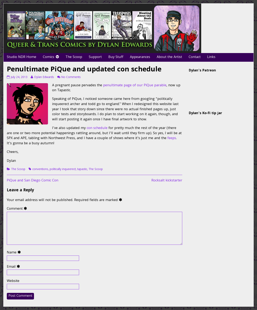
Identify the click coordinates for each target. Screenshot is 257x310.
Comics (48, 57)
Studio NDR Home (21, 57)
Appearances (140, 57)
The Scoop (73, 57)
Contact (195, 57)
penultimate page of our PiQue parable (134, 86)
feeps (171, 138)
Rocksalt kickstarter (166, 181)
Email (14, 267)
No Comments (71, 77)
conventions (40, 169)
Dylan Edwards (44, 77)
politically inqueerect (63, 169)
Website (13, 281)
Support (95, 57)
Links (211, 57)
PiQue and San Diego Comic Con (32, 181)
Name (15, 253)
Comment (18, 209)
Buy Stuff (115, 57)
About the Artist (169, 57)
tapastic (82, 169)
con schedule (97, 128)
